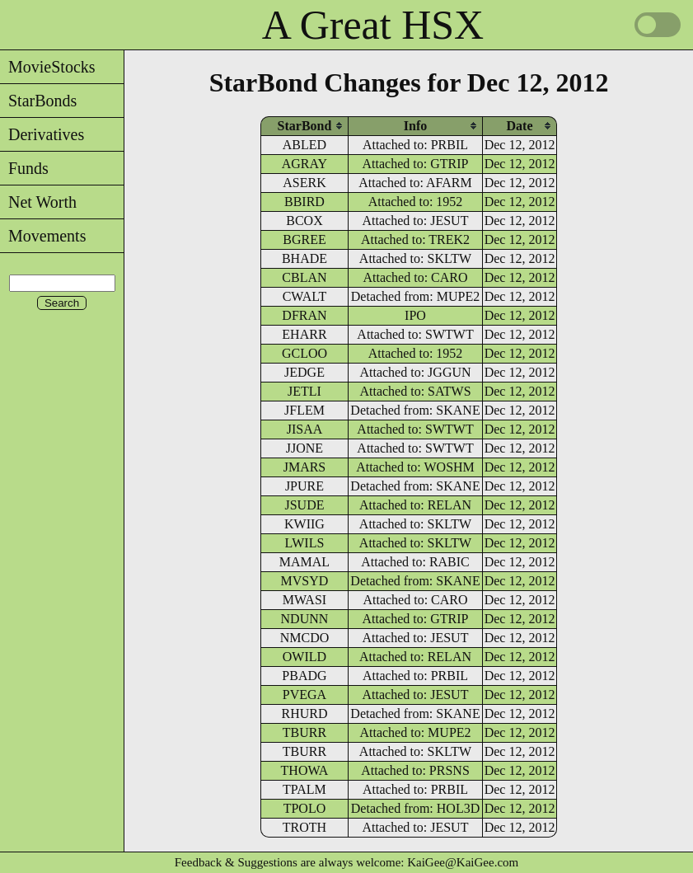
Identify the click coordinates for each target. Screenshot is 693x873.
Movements (43, 236)
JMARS (304, 467)
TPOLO (304, 808)
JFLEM (304, 410)
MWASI (304, 600)
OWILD (304, 657)
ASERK (304, 183)
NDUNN (305, 619)
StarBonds (38, 101)
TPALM (304, 789)
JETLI (304, 391)
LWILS (305, 543)
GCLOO (304, 353)
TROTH (304, 827)
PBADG (304, 676)
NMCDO (305, 638)
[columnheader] (304, 125)
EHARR (304, 334)
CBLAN (304, 277)
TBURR (304, 732)
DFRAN (304, 315)
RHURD (304, 713)
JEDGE (304, 372)
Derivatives (42, 134)
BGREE (304, 239)
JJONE (304, 448)
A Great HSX (373, 25)
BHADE (304, 258)
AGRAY (304, 164)
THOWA (305, 770)
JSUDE (304, 505)
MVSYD (305, 581)
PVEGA (304, 695)
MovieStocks (48, 67)
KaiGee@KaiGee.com (462, 862)
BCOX (304, 221)
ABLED (304, 145)
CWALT (305, 296)
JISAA (305, 429)
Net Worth (38, 202)
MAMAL (304, 562)
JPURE (304, 486)
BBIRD (304, 202)
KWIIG (304, 524)
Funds (24, 168)
